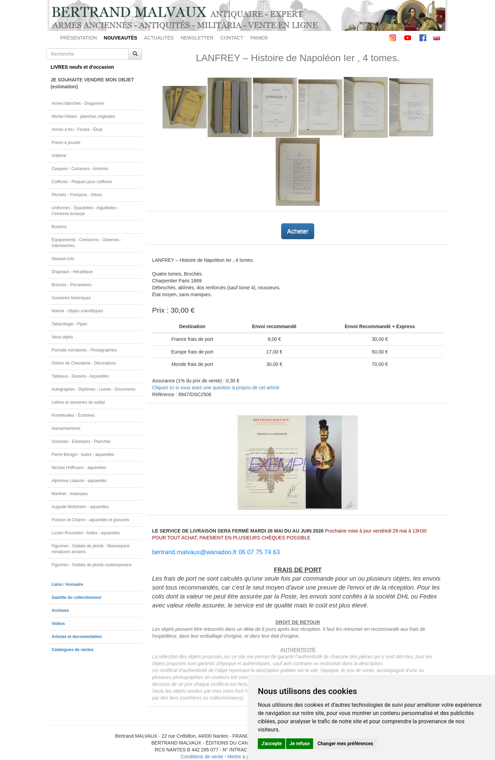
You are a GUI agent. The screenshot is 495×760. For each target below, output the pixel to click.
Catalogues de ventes (73, 649)
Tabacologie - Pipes (69, 324)
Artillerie (59, 155)
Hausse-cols (63, 258)
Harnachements (66, 428)
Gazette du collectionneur (76, 597)
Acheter (297, 231)
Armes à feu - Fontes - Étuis (77, 129)
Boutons (59, 226)
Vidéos (58, 623)
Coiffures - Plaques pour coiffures (82, 181)
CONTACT (231, 38)
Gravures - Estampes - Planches (81, 441)
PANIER (259, 38)
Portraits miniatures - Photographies (84, 350)
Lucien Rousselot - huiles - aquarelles (86, 532)
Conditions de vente (201, 756)
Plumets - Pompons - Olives (77, 194)
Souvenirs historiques (71, 297)
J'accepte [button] (271, 743)
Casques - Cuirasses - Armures (80, 168)
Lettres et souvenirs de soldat (78, 402)
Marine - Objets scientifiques (77, 311)
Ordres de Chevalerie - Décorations (84, 363)
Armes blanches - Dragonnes (78, 103)
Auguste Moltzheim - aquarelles (80, 506)
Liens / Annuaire (67, 584)
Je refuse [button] (299, 743)
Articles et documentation (77, 636)
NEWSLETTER (196, 38)
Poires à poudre (66, 142)
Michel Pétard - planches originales (83, 116)
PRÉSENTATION (78, 38)
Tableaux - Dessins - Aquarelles (80, 376)
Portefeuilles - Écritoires (73, 415)
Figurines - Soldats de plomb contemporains (92, 564)
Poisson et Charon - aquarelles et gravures (90, 519)
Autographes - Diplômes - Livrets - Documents (93, 389)
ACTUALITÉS (159, 38)
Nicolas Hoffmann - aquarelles (79, 467)
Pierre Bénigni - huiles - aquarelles (83, 454)
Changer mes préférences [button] (345, 743)
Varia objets (62, 337)
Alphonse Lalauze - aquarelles (79, 480)
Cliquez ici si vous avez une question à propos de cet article (215, 387)
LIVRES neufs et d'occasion (82, 67)
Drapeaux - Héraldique (72, 271)
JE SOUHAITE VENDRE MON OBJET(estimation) (92, 83)
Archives (60, 610)
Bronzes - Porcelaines (71, 284)
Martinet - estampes (70, 493)
